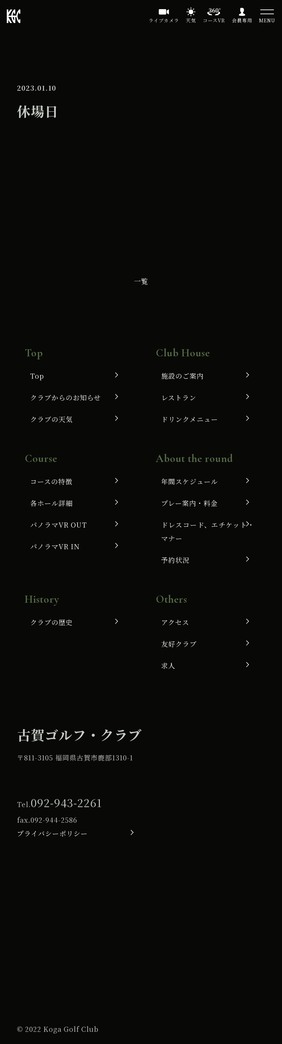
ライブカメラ (164, 20)
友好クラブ (179, 644)
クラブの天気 (51, 419)
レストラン (178, 397)
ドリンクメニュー (189, 419)
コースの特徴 (51, 481)
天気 (191, 20)
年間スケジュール (189, 481)
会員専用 (242, 20)
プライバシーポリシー (52, 833)
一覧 (141, 281)
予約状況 (175, 560)
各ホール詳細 (51, 503)
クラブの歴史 (51, 622)
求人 (168, 665)
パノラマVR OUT (58, 525)
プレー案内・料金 (189, 503)
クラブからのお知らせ (65, 397)
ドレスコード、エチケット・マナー (208, 531)
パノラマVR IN (55, 546)
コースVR (214, 20)
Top (37, 376)
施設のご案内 (182, 376)
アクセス (175, 622)
